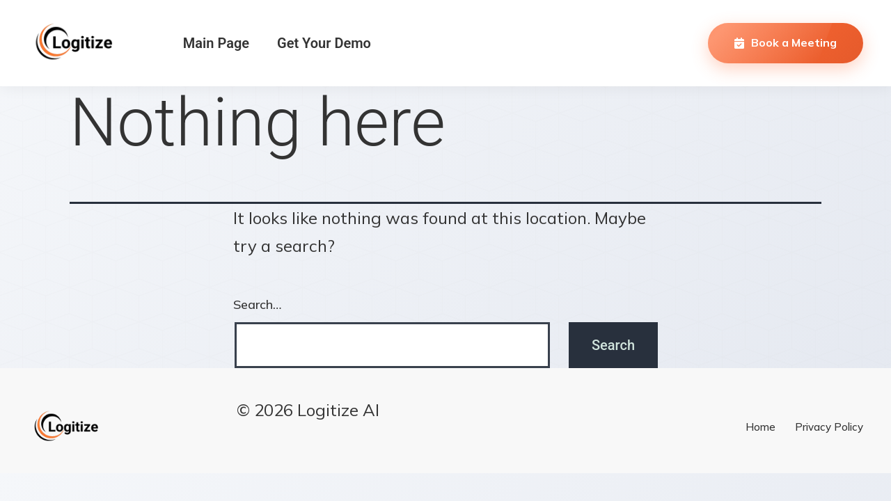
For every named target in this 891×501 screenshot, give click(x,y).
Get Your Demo (324, 43)
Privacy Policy (829, 427)
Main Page (216, 43)
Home (760, 427)
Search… (257, 304)
